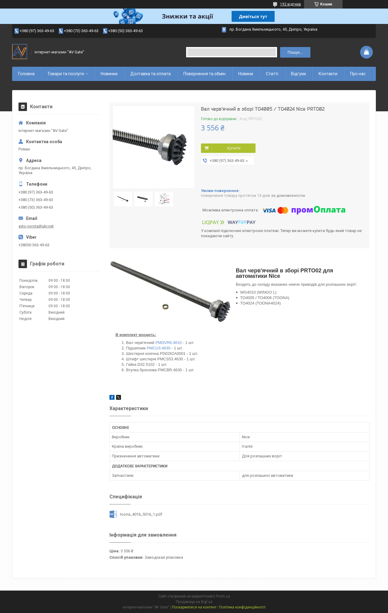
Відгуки (298, 73)
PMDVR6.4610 (169, 342)
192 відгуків (290, 4)
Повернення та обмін (204, 73)
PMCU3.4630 (158, 348)
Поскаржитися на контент (194, 607)
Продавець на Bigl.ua (194, 602)
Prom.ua (223, 596)
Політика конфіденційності (242, 607)
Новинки (109, 73)
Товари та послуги (65, 73)
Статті (272, 73)
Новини (245, 73)
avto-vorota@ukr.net (36, 226)
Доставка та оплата (150, 73)
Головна (26, 73)
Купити (233, 148)
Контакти (328, 73)
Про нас (358, 73)
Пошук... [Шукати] (295, 52)
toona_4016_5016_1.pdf (141, 514)
